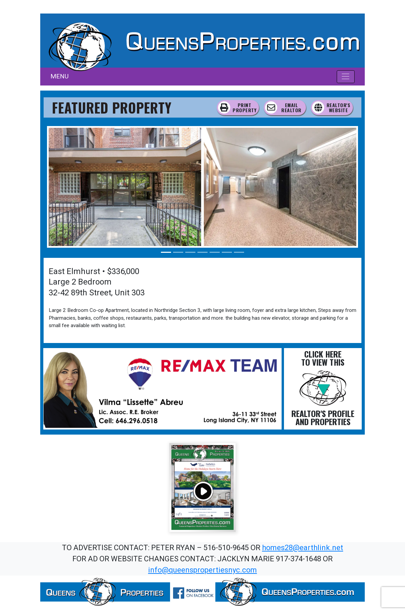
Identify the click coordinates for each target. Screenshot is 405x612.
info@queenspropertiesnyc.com (202, 570)
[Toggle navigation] (346, 76)
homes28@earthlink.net (302, 547)
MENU (59, 76)
